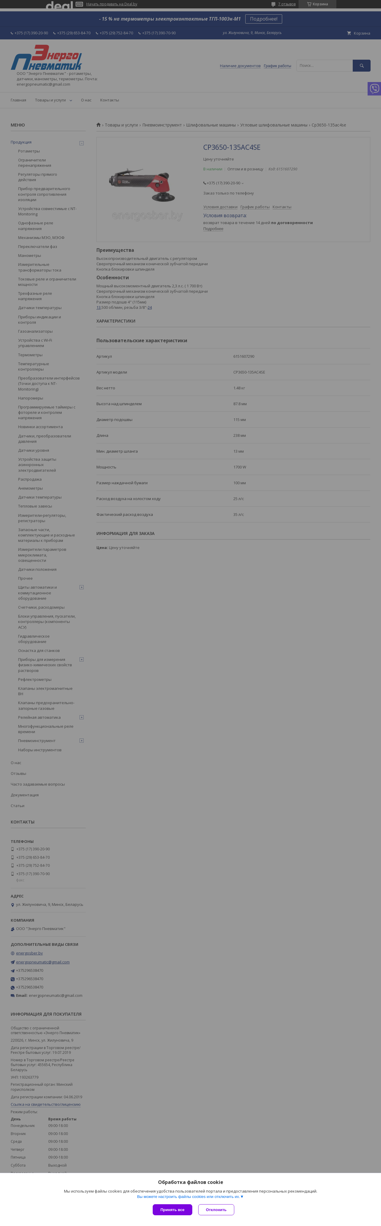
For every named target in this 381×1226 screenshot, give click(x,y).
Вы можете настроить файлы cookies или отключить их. (188, 1196)
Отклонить (216, 1210)
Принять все (172, 1210)
